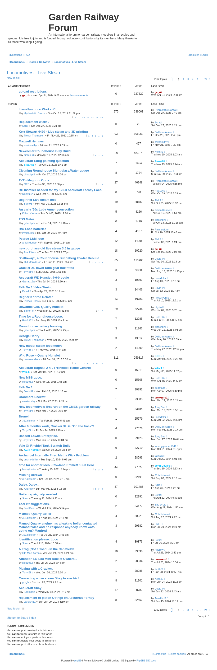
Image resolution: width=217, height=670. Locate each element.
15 (97, 363)
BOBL (158, 356)
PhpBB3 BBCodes (146, 660)
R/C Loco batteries (32, 229)
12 (83, 363)
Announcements (78, 95)
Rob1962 (27, 193)
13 (88, 363)
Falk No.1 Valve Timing (36, 287)
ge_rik (26, 95)
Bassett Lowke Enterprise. (38, 436)
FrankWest (30, 252)
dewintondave (32, 359)
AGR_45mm (31, 449)
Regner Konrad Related (36, 297)
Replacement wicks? (34, 122)
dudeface (160, 387)
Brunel (24, 416)
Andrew (28, 488)
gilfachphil (30, 174)
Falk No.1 (26, 387)
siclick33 (29, 155)
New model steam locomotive (41, 345)
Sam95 (28, 203)
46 (88, 117)
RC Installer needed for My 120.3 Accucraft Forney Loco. (60, 190)
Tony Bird (27, 271)
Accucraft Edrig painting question (44, 161)
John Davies (162, 465)
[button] (172, 79)
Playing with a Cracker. (36, 568)
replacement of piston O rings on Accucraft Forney (56, 598)
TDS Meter (26, 219)
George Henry (29, 336)
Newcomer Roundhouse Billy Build (45, 151)
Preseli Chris (31, 301)
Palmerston (161, 229)
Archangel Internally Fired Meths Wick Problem (54, 455)
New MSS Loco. (30, 377)
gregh (25, 582)
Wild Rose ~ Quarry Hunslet (39, 355)
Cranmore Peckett (32, 397)
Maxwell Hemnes (31, 141)
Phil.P (158, 200)
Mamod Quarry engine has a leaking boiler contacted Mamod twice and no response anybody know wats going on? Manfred (58, 527)
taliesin (159, 455)
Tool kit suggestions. (34, 504)
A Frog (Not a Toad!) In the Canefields (46, 549)
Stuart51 (29, 164)
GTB (26, 184)
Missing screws (30, 475)
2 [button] (183, 79)
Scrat (25, 125)
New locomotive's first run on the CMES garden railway (59, 406)
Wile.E (26, 371)
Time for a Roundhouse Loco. (41, 316)
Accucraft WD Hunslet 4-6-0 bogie (44, 277)
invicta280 (28, 232)
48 (97, 117)
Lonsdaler (160, 278)
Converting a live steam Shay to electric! (49, 578)
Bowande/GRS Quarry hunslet (41, 307)
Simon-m (29, 310)
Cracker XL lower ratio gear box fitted (46, 268)
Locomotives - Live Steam (34, 72)
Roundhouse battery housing (40, 326)
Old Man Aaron (163, 132)
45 (83, 117)
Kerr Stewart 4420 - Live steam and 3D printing (53, 131)
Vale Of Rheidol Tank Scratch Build (45, 445)
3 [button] (188, 79)
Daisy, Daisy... (29, 484)
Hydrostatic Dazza (34, 113)
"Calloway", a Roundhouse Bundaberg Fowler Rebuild (59, 258)
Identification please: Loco (38, 539)
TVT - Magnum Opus (34, 180)
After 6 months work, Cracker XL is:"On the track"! (56, 426)
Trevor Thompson (34, 135)
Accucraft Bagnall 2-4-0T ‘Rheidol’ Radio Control (55, 368)
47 (92, 117)
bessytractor (29, 469)
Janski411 (30, 601)
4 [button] (192, 79)
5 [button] (197, 79)
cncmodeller (31, 459)
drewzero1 (161, 397)
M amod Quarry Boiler (35, 513)
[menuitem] (15, 55)
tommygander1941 (165, 446)
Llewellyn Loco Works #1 (37, 109)
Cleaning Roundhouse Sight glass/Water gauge (54, 170)
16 (101, 363)
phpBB (77, 660)
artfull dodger (29, 242)
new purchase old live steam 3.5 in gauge (49, 248)
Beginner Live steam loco (38, 199)
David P (159, 258)
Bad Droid (30, 508)
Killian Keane (29, 213)
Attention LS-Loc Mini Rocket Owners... (48, 559)
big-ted (159, 307)
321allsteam (29, 420)
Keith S (159, 151)
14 (92, 363)
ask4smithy (30, 145)
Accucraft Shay (30, 588)
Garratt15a (28, 281)
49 (101, 117)
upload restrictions (33, 91)
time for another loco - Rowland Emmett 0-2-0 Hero (56, 465)
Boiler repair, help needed (38, 494)
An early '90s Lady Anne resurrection (46, 209)
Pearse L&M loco (31, 238)
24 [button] (205, 79)
